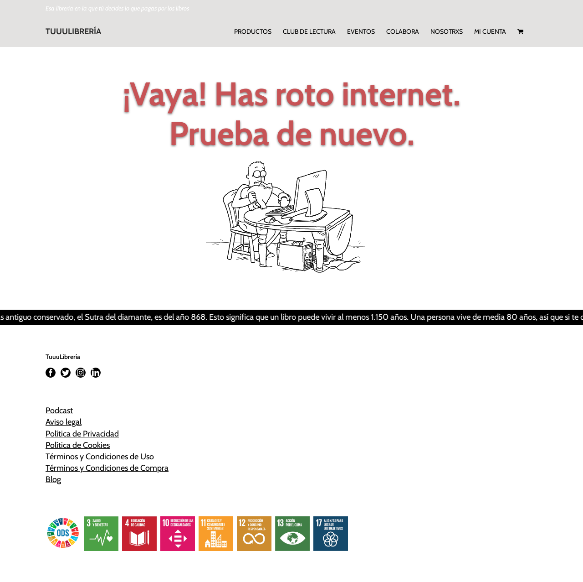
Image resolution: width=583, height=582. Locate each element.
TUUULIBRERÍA (73, 31)
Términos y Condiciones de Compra (107, 468)
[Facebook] (51, 373)
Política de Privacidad (82, 434)
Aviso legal (64, 422)
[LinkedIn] (96, 373)
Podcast (59, 410)
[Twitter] (66, 373)
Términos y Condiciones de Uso (100, 457)
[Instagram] (81, 373)
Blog (53, 479)
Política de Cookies (78, 445)
